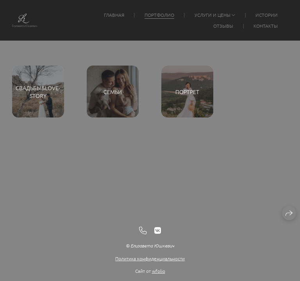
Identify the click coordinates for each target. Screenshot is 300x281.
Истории (266, 15)
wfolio (158, 271)
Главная (114, 15)
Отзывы (223, 26)
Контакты (266, 26)
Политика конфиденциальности (150, 258)
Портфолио (159, 15)
